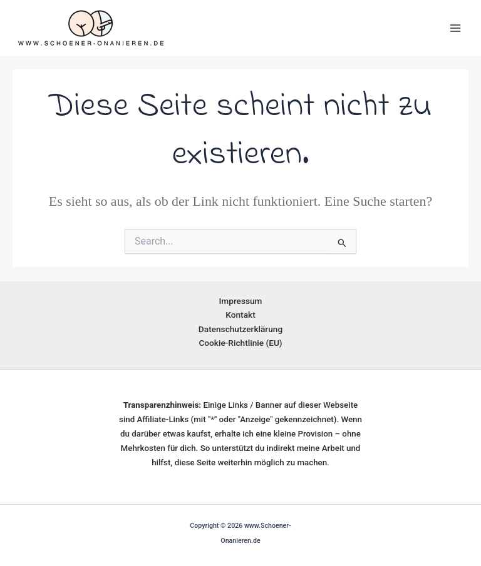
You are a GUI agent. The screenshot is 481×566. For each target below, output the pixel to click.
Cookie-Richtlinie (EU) (240, 343)
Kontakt (240, 315)
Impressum (240, 301)
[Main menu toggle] (455, 28)
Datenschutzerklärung (240, 329)
